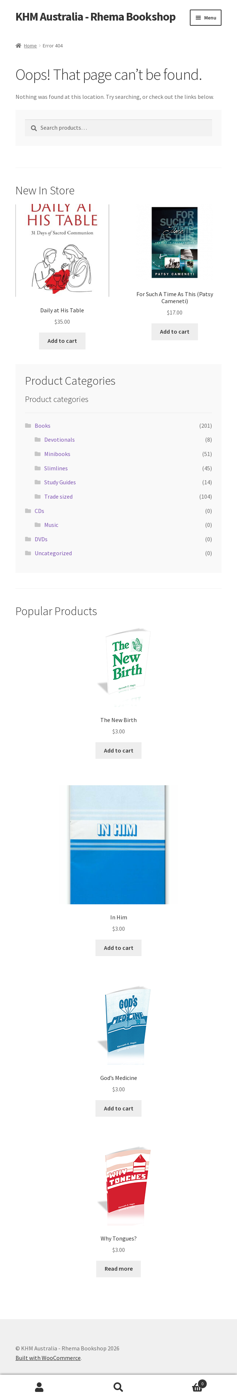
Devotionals (59, 439)
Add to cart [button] (62, 340)
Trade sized (58, 496)
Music (51, 524)
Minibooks (57, 453)
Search (118, 1387)
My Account (39, 1387)
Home (30, 45)
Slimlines (56, 468)
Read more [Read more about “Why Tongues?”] (119, 1268)
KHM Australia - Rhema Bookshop (95, 16)
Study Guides (60, 482)
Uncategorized (53, 553)
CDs (39, 510)
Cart (182, 1382)
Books (42, 425)
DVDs (41, 539)
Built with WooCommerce (48, 1357)
